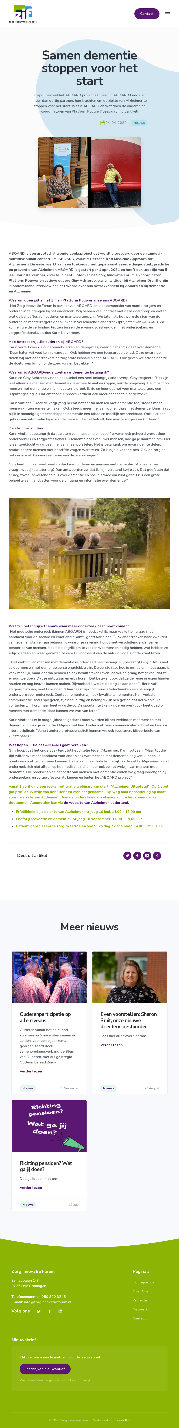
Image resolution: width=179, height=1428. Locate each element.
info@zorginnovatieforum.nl (48, 1302)
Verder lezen (31, 1071)
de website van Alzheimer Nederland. (96, 802)
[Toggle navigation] (167, 13)
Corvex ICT (122, 1420)
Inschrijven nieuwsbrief (45, 1369)
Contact (147, 13)
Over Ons (141, 1291)
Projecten (141, 1300)
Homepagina (143, 1282)
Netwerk (140, 1309)
